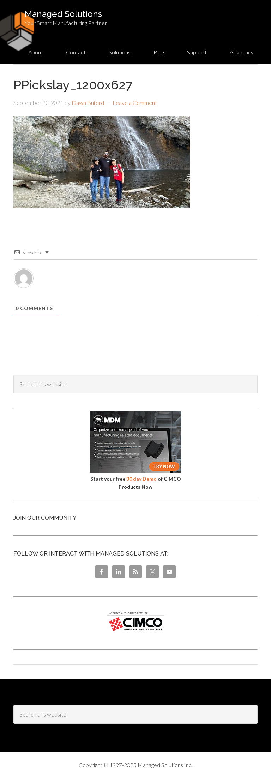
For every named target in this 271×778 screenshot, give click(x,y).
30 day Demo (141, 479)
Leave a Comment (135, 102)
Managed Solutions (63, 14)
